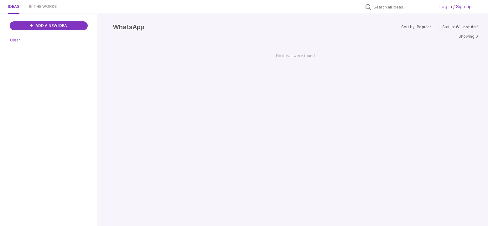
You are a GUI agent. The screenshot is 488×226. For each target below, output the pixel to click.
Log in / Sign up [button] (457, 6)
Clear (15, 40)
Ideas (13, 6)
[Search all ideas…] (402, 7)
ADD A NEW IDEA (48, 25)
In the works (43, 6)
